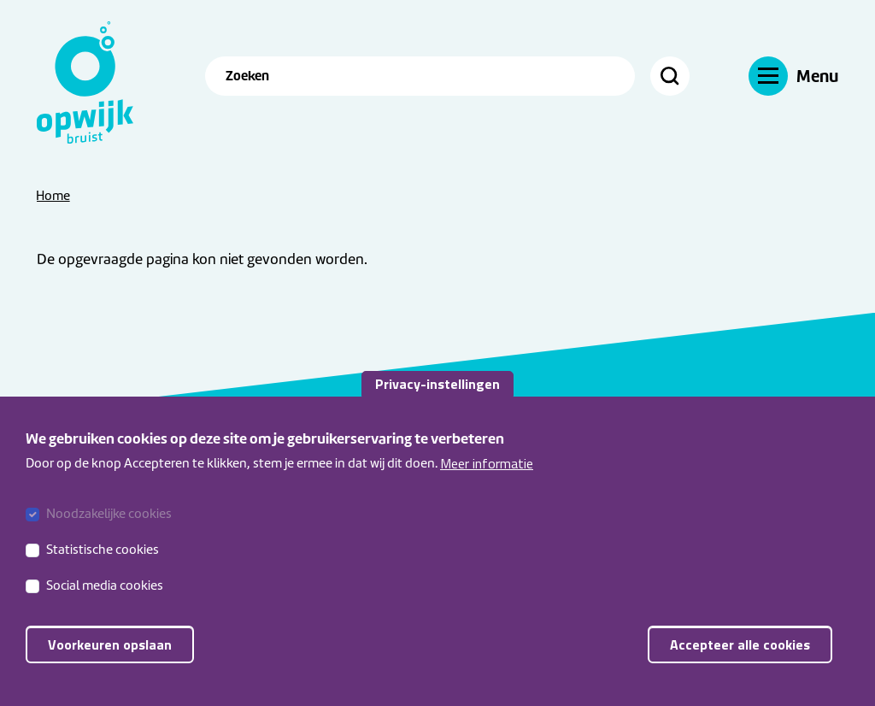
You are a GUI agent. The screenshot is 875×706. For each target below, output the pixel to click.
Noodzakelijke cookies (109, 528)
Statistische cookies (102, 564)
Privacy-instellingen (437, 397)
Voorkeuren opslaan (110, 659)
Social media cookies (104, 600)
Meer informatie (486, 477)
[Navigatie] (793, 76)
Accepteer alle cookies (740, 659)
